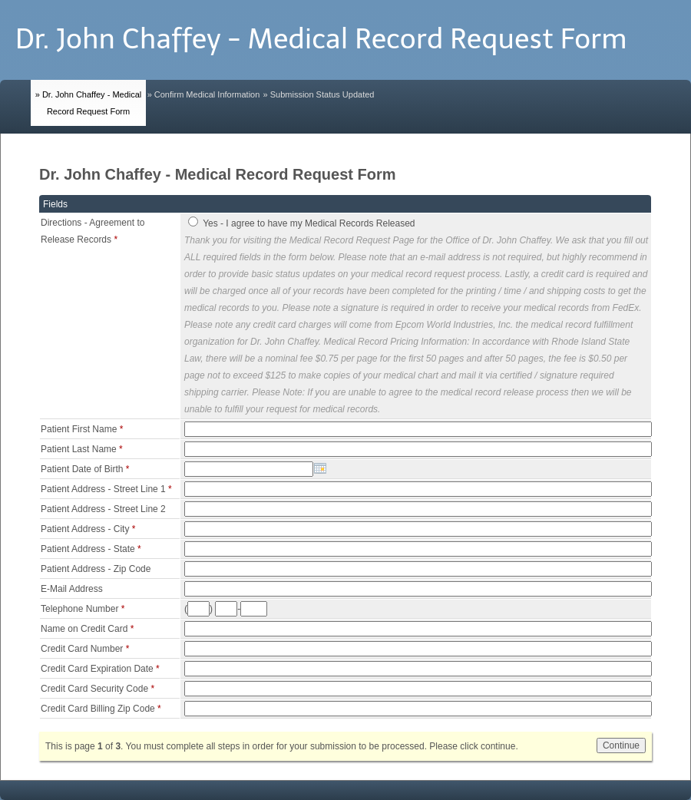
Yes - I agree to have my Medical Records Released (309, 223)
